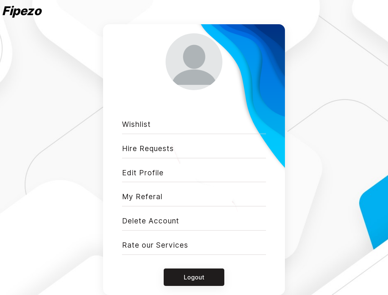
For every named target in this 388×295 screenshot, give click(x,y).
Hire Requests (148, 148)
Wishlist (136, 124)
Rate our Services (155, 245)
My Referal (142, 196)
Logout (194, 277)
